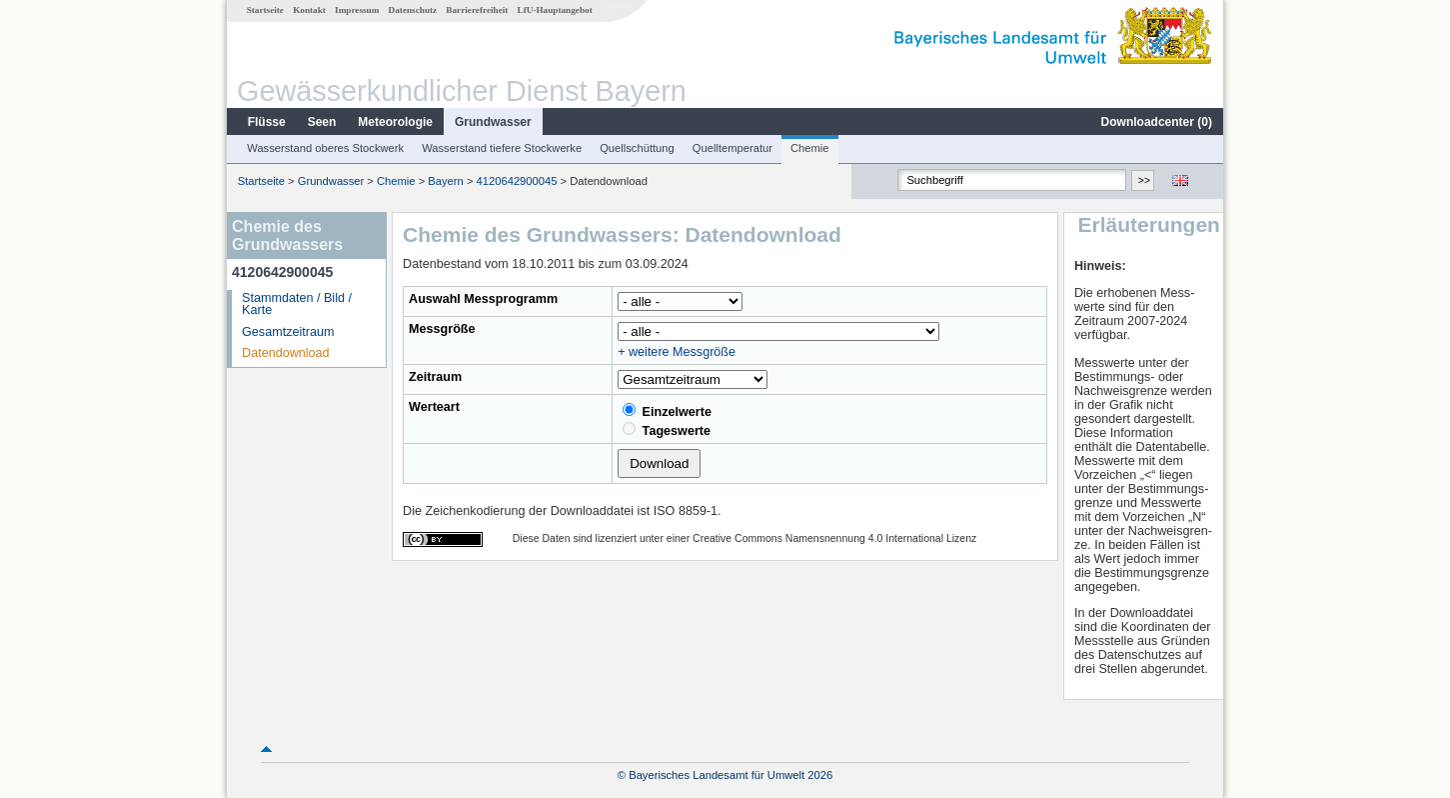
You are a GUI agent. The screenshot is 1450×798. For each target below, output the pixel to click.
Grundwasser (493, 122)
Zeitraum (435, 377)
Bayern (445, 181)
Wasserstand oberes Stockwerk (325, 148)
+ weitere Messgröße (676, 352)
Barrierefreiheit (477, 10)
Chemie (809, 148)
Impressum (357, 10)
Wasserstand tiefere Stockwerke (502, 148)
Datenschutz (413, 10)
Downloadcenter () (1156, 122)
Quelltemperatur (732, 148)
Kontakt (309, 10)
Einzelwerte (667, 411)
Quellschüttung (637, 148)
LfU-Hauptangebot (555, 10)
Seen (322, 122)
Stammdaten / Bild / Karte (297, 304)
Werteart (434, 407)
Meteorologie (395, 122)
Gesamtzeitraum (288, 332)
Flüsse (267, 122)
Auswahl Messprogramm (483, 299)
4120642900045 (517, 181)
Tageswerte (667, 430)
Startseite (265, 10)
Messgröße (442, 329)
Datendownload (286, 353)
